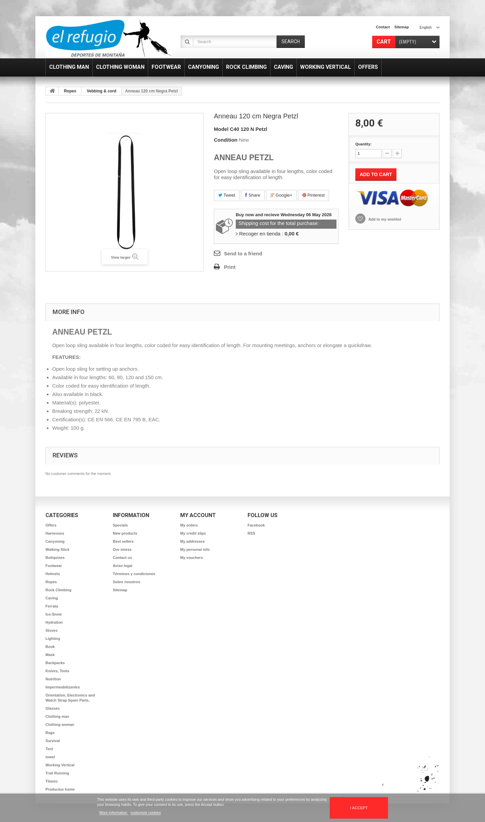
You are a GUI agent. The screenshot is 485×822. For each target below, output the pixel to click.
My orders (189, 525)
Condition (225, 139)
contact (383, 27)
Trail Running (57, 773)
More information (113, 813)
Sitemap (120, 590)
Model (221, 129)
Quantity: (363, 144)
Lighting (52, 638)
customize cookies (146, 813)
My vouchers (191, 558)
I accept (359, 808)
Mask (50, 655)
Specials (120, 525)
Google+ (281, 195)
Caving (51, 598)
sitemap (401, 27)
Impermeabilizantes (62, 687)
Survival (52, 741)
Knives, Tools (57, 671)
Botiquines (55, 558)
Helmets (52, 574)
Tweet (226, 195)
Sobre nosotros (126, 582)
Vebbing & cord (101, 91)
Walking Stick (57, 549)
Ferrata (51, 606)
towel (50, 757)
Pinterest (313, 195)
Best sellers (123, 541)
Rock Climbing (58, 590)
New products (125, 533)
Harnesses (54, 533)
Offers (50, 525)
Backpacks (55, 663)
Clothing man (57, 716)
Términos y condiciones (134, 574)
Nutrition (53, 679)
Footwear (53, 566)
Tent (49, 749)
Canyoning (55, 541)
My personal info (194, 549)
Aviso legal (122, 566)
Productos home (60, 789)
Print (229, 267)
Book (50, 647)
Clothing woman (59, 724)
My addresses (192, 541)
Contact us (122, 558)
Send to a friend (243, 253)
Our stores (122, 549)
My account (198, 515)
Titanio (51, 781)
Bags (50, 733)
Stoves (51, 630)
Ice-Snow (53, 614)
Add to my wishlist (384, 219)
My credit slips (193, 533)
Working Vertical (59, 765)
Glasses (52, 708)
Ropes (70, 91)
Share (252, 195)
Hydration (54, 622)
